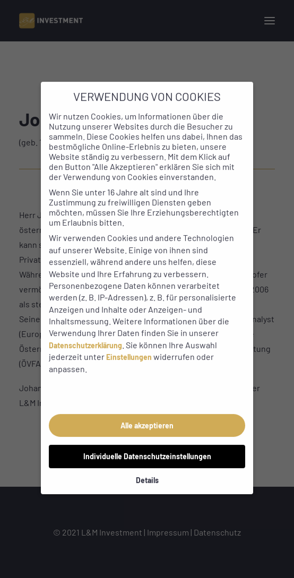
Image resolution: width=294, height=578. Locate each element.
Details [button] (147, 468)
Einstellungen (129, 346)
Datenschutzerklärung (85, 334)
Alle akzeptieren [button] (147, 414)
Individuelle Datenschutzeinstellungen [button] (147, 445)
